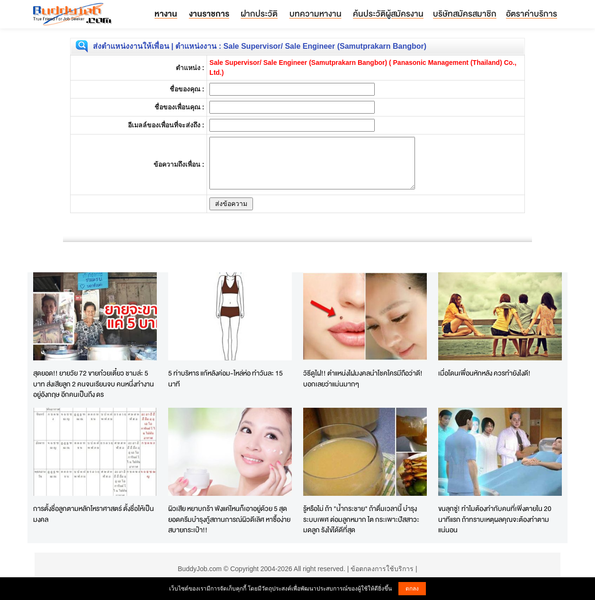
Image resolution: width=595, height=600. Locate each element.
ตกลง (412, 588)
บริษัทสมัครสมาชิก (464, 13)
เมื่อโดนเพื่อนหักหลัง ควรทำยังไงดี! (484, 372)
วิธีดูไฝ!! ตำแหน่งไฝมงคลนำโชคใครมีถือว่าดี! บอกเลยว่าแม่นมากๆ (363, 378)
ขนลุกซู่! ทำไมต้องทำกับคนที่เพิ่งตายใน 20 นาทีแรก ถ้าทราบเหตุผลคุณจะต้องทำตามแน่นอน (494, 519)
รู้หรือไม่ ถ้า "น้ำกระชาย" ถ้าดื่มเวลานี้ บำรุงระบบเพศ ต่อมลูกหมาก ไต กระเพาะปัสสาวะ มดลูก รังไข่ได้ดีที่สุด (361, 519)
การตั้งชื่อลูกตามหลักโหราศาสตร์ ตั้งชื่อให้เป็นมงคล (93, 514)
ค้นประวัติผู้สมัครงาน (388, 13)
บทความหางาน (315, 13)
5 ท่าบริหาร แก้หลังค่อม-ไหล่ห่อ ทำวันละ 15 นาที (225, 378)
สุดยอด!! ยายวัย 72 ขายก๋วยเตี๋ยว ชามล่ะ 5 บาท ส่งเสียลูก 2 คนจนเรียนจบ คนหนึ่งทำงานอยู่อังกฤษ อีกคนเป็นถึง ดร (93, 383)
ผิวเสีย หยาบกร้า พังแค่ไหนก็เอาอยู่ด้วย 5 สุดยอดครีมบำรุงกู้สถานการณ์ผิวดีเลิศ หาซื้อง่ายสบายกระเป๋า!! (229, 519)
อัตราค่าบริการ (531, 13)
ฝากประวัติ (259, 13)
